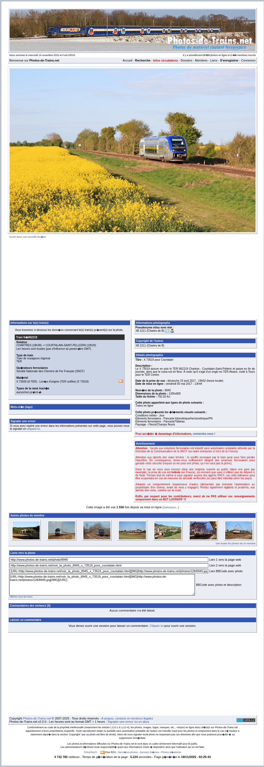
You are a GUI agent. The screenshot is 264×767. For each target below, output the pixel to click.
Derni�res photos (128, 752)
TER (19, 361)
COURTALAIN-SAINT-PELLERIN (66, 345)
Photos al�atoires (171, 752)
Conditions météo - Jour (150, 415)
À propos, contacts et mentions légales (127, 718)
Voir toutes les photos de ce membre (236, 543)
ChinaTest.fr (90, 752)
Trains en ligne (144, 405)
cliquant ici (33, 428)
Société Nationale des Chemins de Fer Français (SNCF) (50, 371)
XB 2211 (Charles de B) (150, 330)
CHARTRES (23, 345)
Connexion (248, 60)
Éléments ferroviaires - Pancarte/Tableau (160, 421)
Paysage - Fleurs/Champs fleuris (155, 424)
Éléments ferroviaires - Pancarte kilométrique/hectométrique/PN (174, 418)
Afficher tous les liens (21, 596)
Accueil (127, 60)
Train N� (26, 337)
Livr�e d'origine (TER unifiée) (57, 381)
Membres (201, 60)
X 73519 (83, 381)
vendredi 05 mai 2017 (179, 383)
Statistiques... (170, 507)
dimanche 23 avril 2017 (182, 380)
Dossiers (186, 60)
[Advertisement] (132, 278)
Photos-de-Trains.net (37, 718)
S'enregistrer (229, 60)
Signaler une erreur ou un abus (128, 721)
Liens (213, 60)
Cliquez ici (156, 625)
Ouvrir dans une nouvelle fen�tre (27, 237)
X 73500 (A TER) (26, 381)
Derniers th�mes (149, 752)
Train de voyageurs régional (33, 358)
